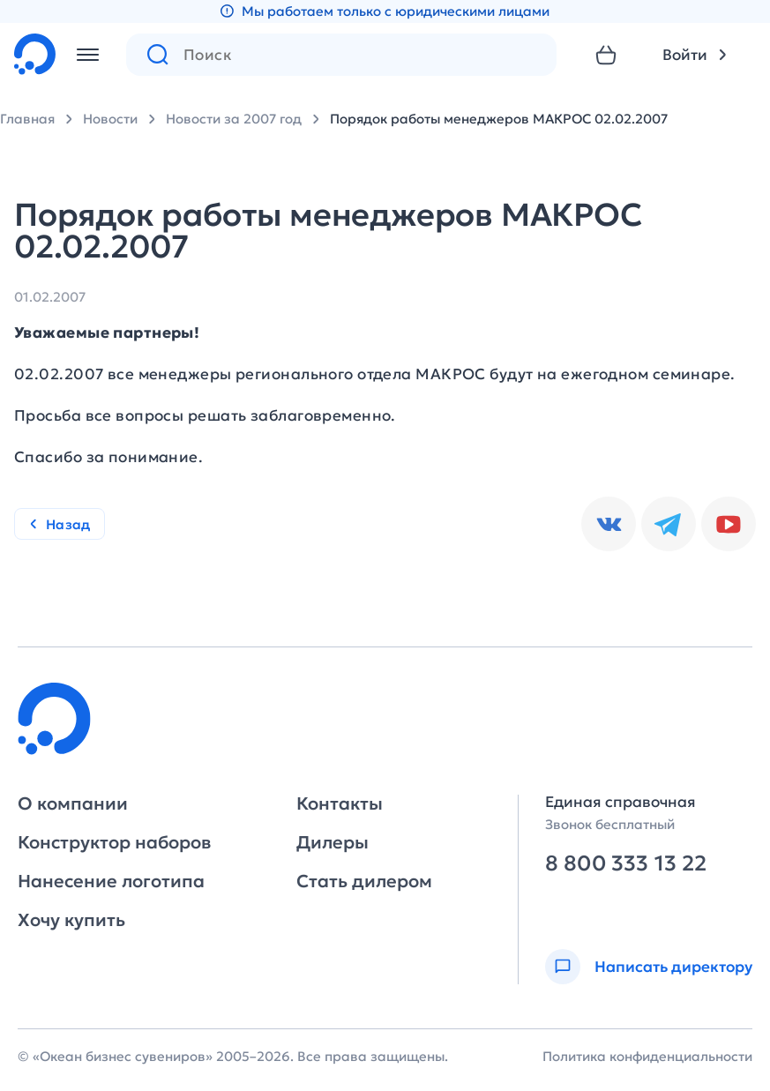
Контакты (339, 803)
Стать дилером (364, 881)
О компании (73, 803)
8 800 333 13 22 (625, 864)
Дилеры (332, 842)
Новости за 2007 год (234, 118)
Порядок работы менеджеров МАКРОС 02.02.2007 (499, 118)
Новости (110, 118)
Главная (27, 118)
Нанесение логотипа (111, 881)
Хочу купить (71, 920)
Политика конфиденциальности (647, 1056)
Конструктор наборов (114, 842)
